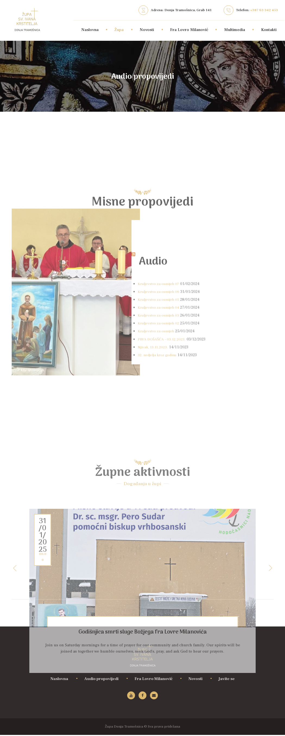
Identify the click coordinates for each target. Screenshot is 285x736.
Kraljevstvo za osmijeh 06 (160, 395)
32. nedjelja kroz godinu (159, 458)
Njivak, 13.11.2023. (154, 450)
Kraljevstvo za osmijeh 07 (160, 387)
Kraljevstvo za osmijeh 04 (160, 410)
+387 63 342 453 (264, 10)
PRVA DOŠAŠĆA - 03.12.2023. (164, 442)
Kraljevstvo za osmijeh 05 (160, 403)
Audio (161, 363)
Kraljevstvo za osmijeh (157, 434)
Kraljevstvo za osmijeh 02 (160, 426)
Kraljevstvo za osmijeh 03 (160, 418)
